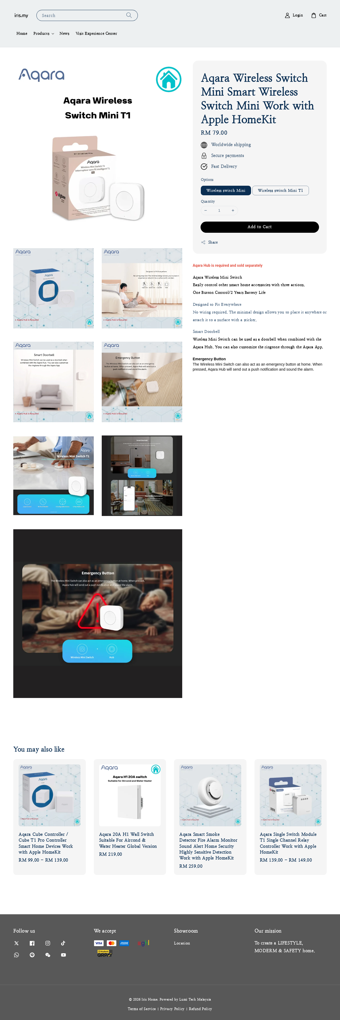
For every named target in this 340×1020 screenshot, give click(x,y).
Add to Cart (260, 227)
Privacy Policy (172, 1009)
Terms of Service (142, 1009)
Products (41, 33)
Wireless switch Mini (225, 190)
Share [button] (209, 242)
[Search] (129, 15)
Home (21, 33)
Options (207, 180)
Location (182, 943)
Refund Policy (200, 1009)
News (64, 33)
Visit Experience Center (96, 33)
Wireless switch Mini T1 (280, 190)
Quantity (208, 202)
